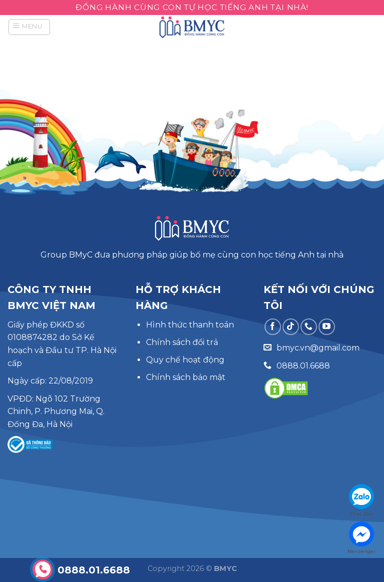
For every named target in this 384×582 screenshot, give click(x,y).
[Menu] (29, 27)
